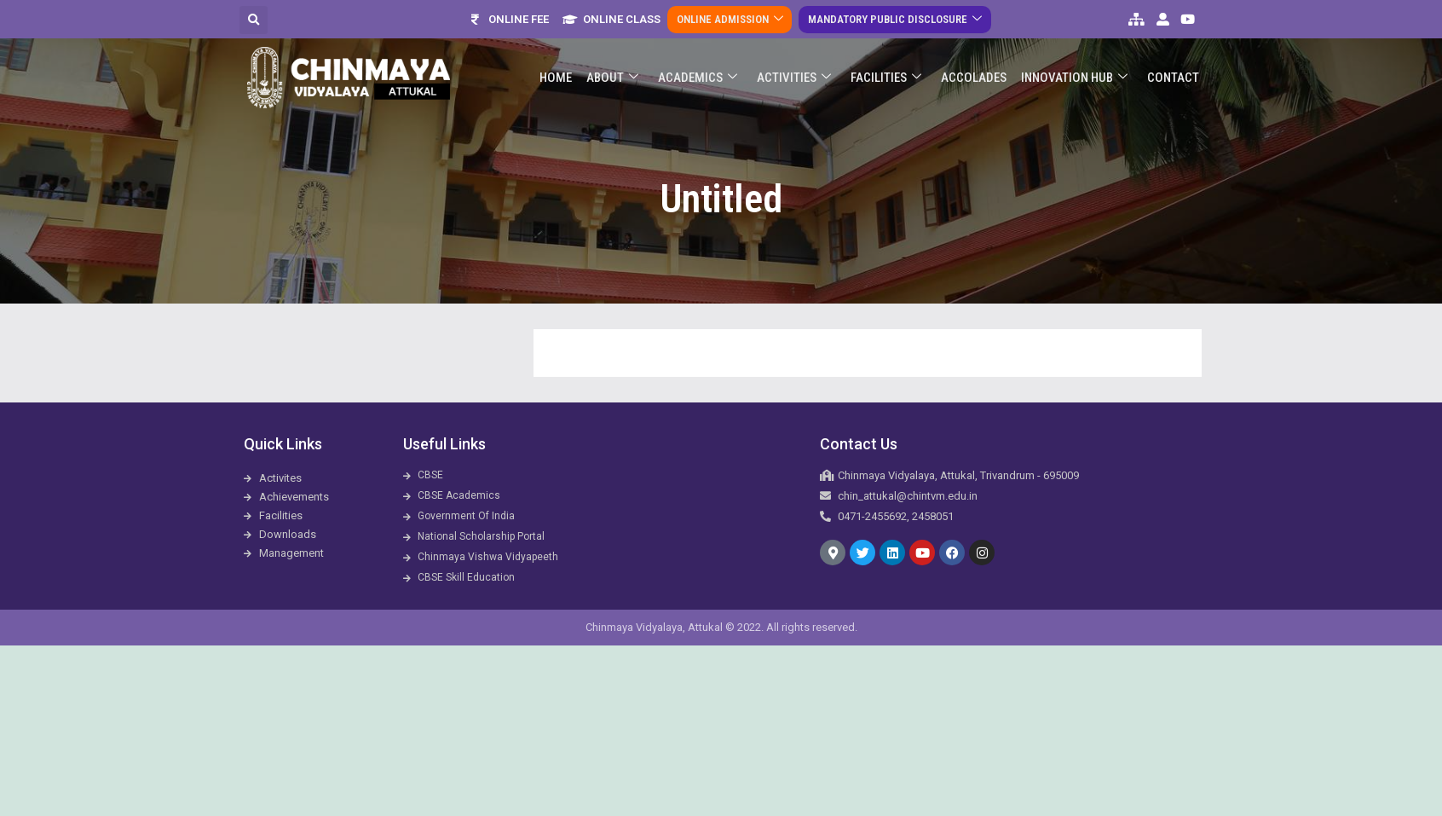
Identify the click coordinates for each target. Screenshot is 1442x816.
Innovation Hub (1076, 65)
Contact (1174, 64)
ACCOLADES (976, 64)
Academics (702, 65)
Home (562, 64)
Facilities (889, 65)
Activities (798, 65)
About (618, 65)
